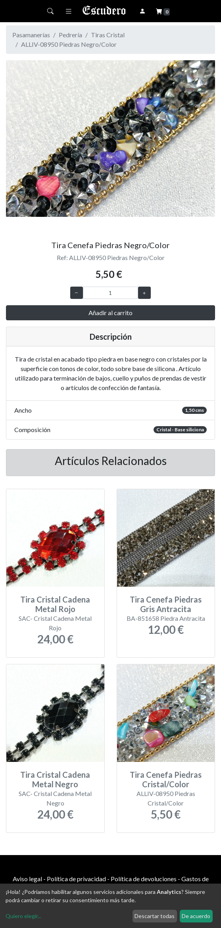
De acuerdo (196, 916)
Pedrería (70, 34)
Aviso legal (27, 878)
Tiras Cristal (108, 34)
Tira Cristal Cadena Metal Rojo (55, 604)
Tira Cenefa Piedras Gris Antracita (166, 604)
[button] (21, 147)
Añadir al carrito (110, 312)
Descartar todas (155, 916)
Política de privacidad (76, 878)
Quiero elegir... (23, 916)
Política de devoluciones (144, 878)
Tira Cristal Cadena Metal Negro (55, 779)
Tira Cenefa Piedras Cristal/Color (166, 779)
